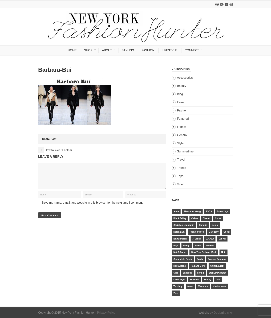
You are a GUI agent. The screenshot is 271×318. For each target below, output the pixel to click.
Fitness (182, 126)
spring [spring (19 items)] (200, 273)
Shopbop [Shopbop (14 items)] (187, 273)
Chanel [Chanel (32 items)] (206, 218)
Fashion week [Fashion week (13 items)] (196, 232)
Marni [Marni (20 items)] (198, 245)
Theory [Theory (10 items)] (207, 279)
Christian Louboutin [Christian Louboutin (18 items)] (183, 225)
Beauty (181, 85)
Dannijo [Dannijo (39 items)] (203, 225)
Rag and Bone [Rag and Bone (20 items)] (198, 266)
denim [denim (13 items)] (215, 225)
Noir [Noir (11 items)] (223, 252)
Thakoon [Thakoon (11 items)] (194, 279)
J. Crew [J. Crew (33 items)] (210, 238)
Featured (183, 118)
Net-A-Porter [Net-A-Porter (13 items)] (179, 252)
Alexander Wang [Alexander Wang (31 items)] (192, 211)
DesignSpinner (223, 312)
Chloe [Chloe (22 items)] (218, 218)
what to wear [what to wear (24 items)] (219, 286)
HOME (72, 50)
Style (180, 143)
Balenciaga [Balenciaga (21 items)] (222, 211)
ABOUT (107, 50)
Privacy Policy (106, 312)
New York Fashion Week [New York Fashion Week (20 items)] (203, 252)
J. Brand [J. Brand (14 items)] (196, 238)
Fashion (182, 110)
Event (181, 102)
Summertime (185, 151)
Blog (180, 94)
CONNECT (192, 50)
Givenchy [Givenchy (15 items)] (214, 232)
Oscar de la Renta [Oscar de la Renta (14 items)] (182, 259)
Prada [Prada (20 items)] (200, 259)
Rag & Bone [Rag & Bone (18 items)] (179, 266)
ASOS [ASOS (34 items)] (209, 211)
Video (181, 184)
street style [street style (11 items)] (179, 279)
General (182, 135)
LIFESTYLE (169, 50)
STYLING (128, 50)
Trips (180, 176)
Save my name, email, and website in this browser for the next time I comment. (92, 207)
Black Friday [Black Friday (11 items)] (179, 218)
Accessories (185, 77)
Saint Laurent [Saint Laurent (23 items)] (217, 266)
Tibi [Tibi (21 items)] (218, 279)
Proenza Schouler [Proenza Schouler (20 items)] (217, 259)
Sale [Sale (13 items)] (175, 273)
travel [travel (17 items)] (190, 286)
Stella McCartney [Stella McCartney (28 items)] (217, 273)
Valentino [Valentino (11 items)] (203, 286)
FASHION (148, 50)
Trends (181, 167)
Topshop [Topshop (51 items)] (178, 286)
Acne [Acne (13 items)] (176, 211)
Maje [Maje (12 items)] (175, 245)
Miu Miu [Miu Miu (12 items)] (210, 245)
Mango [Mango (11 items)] (186, 245)
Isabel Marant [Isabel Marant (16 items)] (180, 238)
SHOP (88, 50)
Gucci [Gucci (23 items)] (226, 232)
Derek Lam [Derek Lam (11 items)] (179, 232)
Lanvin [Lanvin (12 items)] (222, 238)
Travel (181, 159)
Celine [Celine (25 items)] (194, 218)
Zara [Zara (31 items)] (175, 293)
